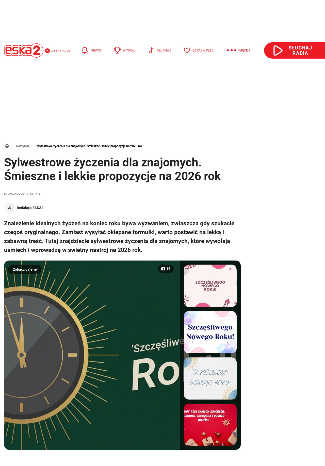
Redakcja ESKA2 (30, 208)
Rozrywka (22, 146)
